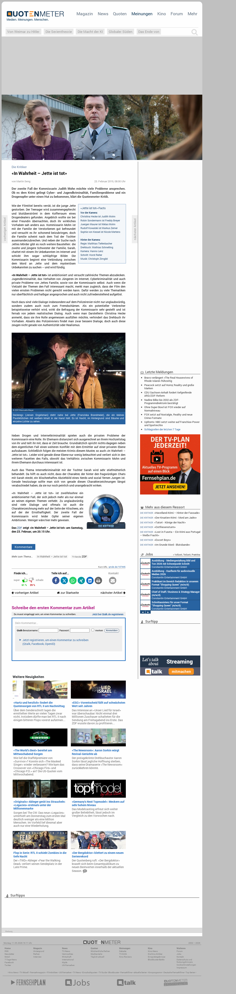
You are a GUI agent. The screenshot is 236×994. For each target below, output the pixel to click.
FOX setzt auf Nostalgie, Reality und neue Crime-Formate (168, 416)
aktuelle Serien (140, 972)
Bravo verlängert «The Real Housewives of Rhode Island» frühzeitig (168, 379)
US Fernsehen (65, 972)
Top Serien (190, 972)
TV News (77, 972)
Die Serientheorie (59, 31)
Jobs (179, 954)
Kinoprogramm (155, 972)
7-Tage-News (11, 959)
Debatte (122, 951)
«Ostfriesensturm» (158, 527)
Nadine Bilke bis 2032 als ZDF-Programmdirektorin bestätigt (161, 401)
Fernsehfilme (126, 972)
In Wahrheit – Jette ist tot (52, 556)
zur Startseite (68, 593)
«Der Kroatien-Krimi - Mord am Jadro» (168, 517)
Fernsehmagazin (38, 972)
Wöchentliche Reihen (100, 951)
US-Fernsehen (68, 965)
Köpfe (64, 962)
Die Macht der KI (90, 31)
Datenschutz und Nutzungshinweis (185, 960)
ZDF (19, 528)
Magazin (84, 13)
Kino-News (153, 951)
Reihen (36, 954)
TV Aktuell (24, 972)
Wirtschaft (66, 956)
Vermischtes (67, 954)
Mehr (192, 13)
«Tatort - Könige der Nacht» (163, 522)
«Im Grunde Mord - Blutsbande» (165, 544)
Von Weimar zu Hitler (23, 31)
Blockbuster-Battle (156, 959)
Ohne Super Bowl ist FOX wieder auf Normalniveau (164, 408)
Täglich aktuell (97, 956)
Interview (37, 956)
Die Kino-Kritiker (155, 954)
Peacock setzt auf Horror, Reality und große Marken (169, 386)
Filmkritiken (52, 972)
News (103, 13)
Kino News (13, 972)
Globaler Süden (120, 31)
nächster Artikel (113, 593)
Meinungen (142, 13)
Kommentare (23, 547)
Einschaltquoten (89, 972)
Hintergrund (38, 951)
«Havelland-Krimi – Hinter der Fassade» (170, 513)
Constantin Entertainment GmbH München (167, 563)
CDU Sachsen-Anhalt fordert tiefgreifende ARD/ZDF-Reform (168, 394)
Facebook (9, 962)
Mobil (7, 956)
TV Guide (103, 972)
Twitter (8, 965)
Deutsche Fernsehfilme (174, 972)
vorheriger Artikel (25, 593)
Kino (161, 13)
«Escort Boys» (155, 540)
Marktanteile (96, 954)
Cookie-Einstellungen (186, 965)
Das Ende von (148, 31)
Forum (177, 13)
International (68, 959)
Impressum (182, 967)
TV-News (66, 951)
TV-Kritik (123, 954)
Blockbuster (113, 972)
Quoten (120, 13)
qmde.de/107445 (117, 566)
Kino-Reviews (125, 956)
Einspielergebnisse (156, 956)
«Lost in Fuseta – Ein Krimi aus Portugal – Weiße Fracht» (170, 533)
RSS (6, 951)
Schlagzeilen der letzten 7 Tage (162, 429)
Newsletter (9, 954)
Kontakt (180, 956)
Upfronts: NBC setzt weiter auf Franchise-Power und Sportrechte (171, 423)
